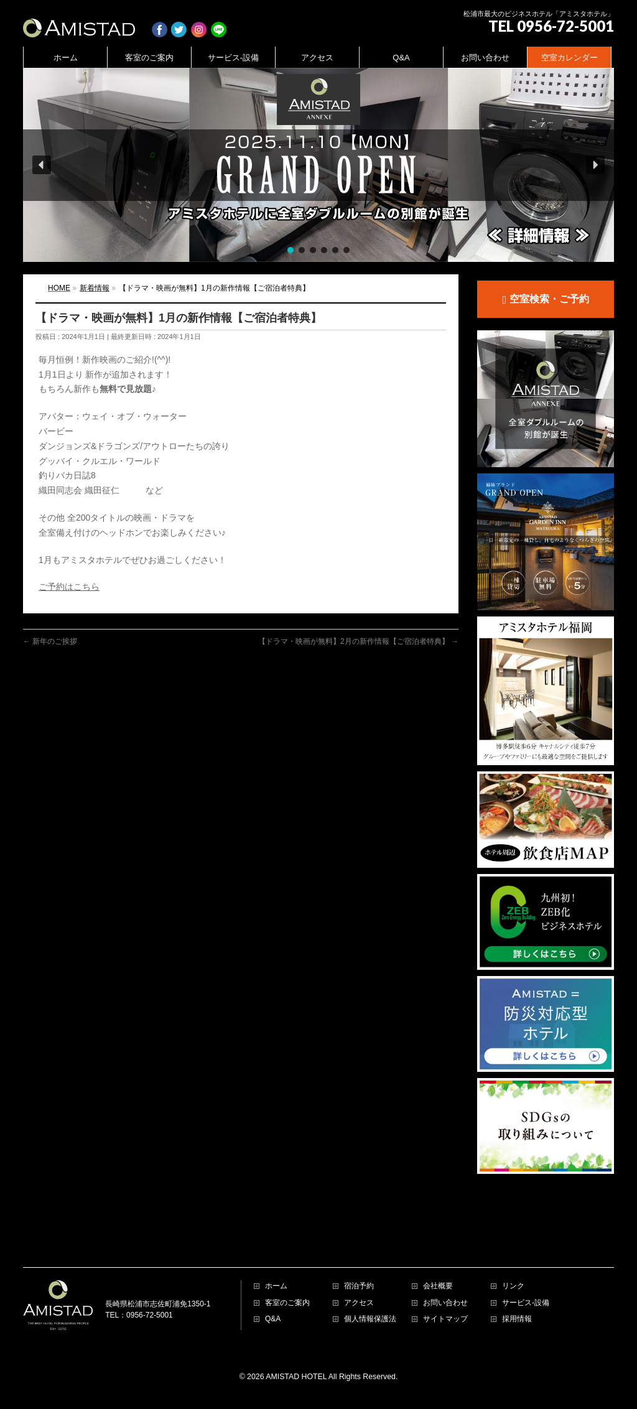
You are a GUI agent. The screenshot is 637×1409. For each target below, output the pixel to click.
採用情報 (517, 1269)
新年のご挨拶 (50, 641)
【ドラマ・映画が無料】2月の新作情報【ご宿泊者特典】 (358, 641)
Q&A (273, 1269)
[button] (318, 165)
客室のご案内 (287, 1253)
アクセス (359, 1253)
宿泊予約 (359, 1236)
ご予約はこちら (69, 587)
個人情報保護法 (370, 1269)
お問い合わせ (445, 1253)
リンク (513, 1236)
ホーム (276, 1236)
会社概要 (438, 1236)
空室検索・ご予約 (545, 300)
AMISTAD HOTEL (296, 1327)
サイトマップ (445, 1269)
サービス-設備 (525, 1253)
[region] (318, 165)
